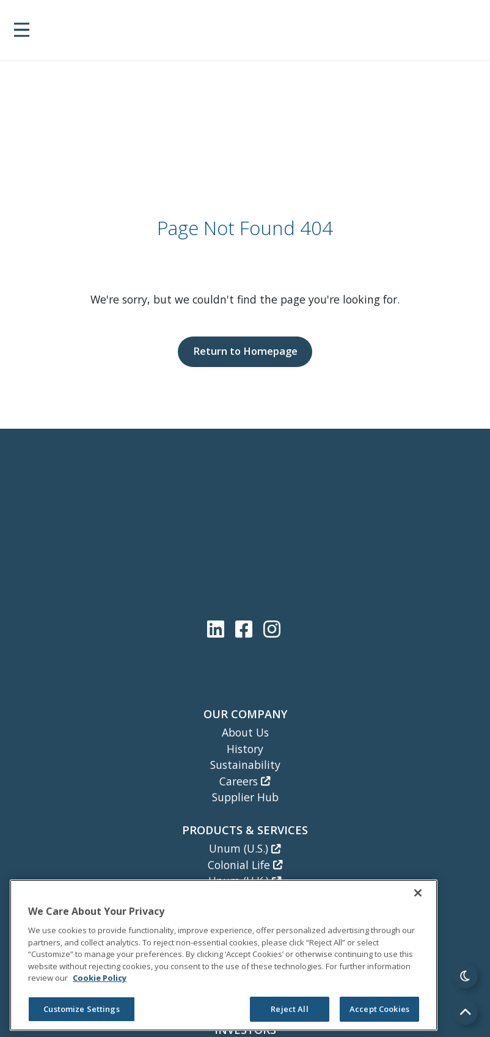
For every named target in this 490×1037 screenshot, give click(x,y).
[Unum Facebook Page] (246, 629)
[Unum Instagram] (271, 629)
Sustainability (245, 764)
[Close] (417, 892)
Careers (244, 781)
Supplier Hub (245, 797)
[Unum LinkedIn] (218, 629)
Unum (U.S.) (244, 848)
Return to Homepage (245, 351)
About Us (245, 732)
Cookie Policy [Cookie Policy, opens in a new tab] (99, 977)
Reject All (289, 1008)
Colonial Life (245, 864)
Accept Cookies (379, 1008)
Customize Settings (81, 1008)
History (245, 748)
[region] (223, 955)
